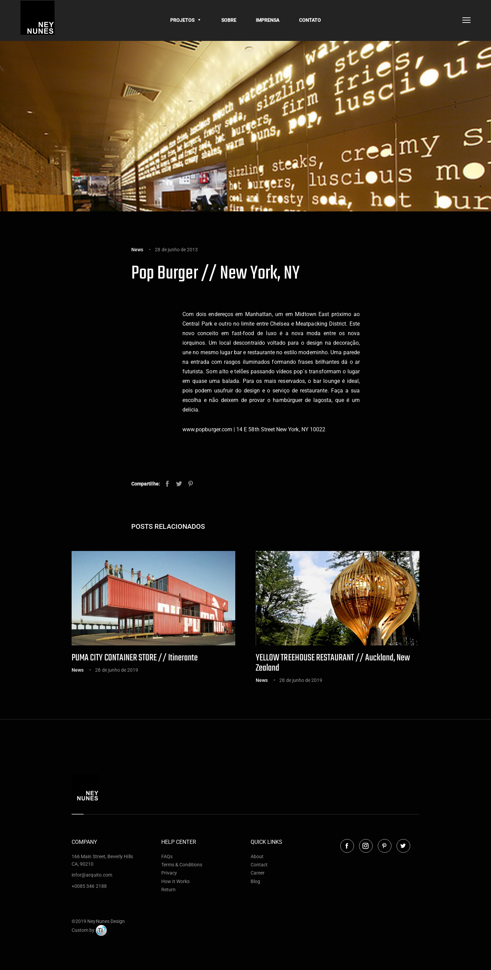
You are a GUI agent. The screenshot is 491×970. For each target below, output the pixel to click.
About (257, 856)
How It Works (175, 881)
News (137, 249)
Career (258, 873)
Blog (255, 881)
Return (168, 889)
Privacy (169, 873)
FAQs (167, 856)
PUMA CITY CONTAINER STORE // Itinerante (135, 658)
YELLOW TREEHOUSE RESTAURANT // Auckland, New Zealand (333, 663)
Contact (259, 864)
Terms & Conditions (182, 864)
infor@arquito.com (92, 875)
